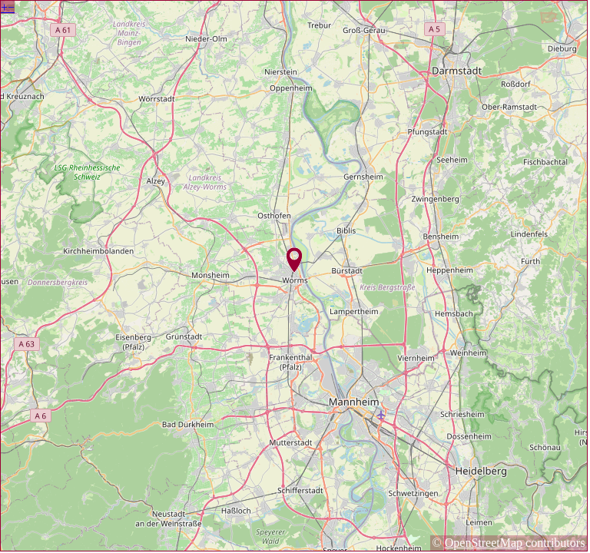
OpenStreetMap (483, 542)
